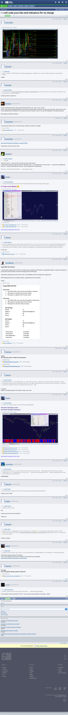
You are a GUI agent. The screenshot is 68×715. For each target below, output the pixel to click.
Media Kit (5, 672)
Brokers (31, 676)
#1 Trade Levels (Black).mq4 (10, 224)
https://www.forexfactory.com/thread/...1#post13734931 (14, 143)
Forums (31, 667)
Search (60, 669)
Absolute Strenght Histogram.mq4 (12, 366)
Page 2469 (7, 15)
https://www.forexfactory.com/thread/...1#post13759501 (33, 532)
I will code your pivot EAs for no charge (9, 620)
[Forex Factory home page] (9, 2)
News (31, 672)
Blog (4, 674)
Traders (60, 670)
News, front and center (40, 645)
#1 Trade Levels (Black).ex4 (10, 226)
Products (5, 669)
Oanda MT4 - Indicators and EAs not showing (11, 627)
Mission (4, 667)
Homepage (60, 667)
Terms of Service (58, 696)
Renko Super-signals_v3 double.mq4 (12, 576)
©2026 (64, 696)
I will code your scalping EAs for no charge (10, 623)
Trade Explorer (33, 678)
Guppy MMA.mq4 (8, 343)
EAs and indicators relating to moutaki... (9, 630)
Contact (4, 676)
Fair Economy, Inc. (62, 695)
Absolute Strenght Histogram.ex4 (11, 453)
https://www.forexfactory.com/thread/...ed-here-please (14, 558)
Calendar (32, 670)
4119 (14, 15)
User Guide (5, 670)
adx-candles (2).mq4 (8, 130)
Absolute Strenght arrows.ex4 (10, 449)
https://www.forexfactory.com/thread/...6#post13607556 (25, 91)
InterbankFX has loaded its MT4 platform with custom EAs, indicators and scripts (18, 633)
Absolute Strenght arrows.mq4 (11, 361)
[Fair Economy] (64, 699)
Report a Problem (62, 672)
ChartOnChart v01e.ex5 (9, 254)
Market (31, 674)
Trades (31, 669)
